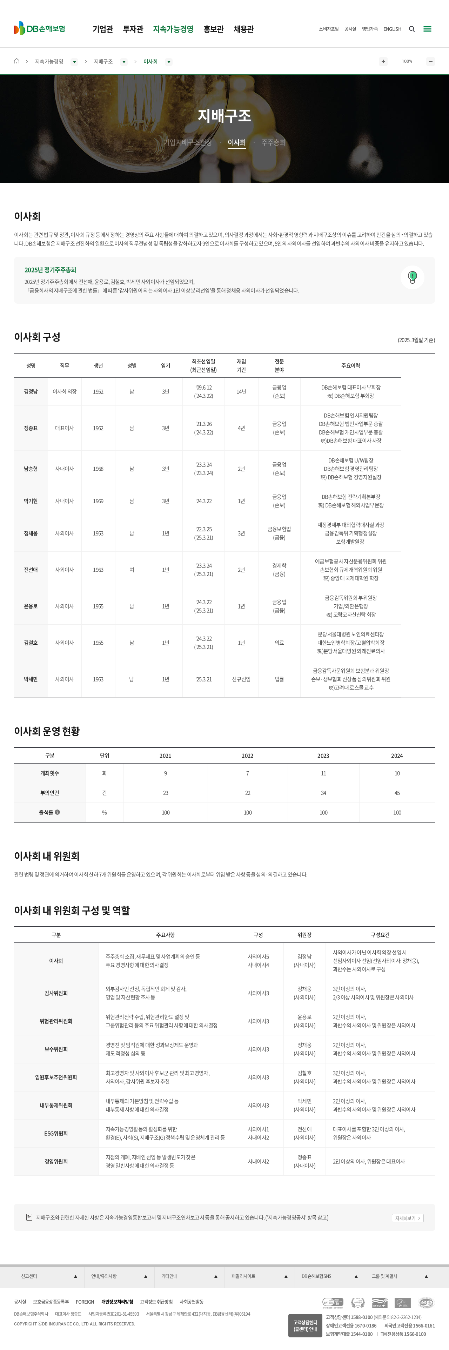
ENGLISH (392, 28)
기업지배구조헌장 (187, 142)
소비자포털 (329, 28)
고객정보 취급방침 (156, 1301)
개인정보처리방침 (117, 1301)
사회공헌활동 (191, 1301)
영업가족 (370, 28)
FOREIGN (85, 1301)
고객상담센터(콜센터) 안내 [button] (305, 1325)
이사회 (237, 142)
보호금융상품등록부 (51, 1301)
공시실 (350, 28)
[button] (49, 1276)
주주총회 (273, 142)
